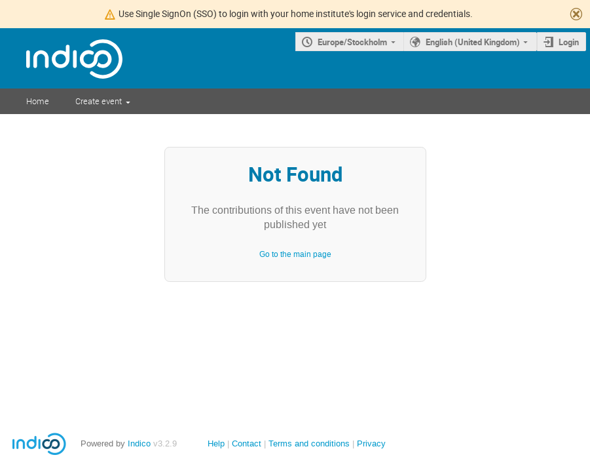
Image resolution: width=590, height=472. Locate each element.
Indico (139, 443)
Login (569, 42)
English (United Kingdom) (473, 42)
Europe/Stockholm (352, 42)
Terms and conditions (309, 443)
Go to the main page (295, 254)
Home (37, 101)
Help (216, 443)
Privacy (371, 443)
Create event (98, 101)
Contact (246, 443)
